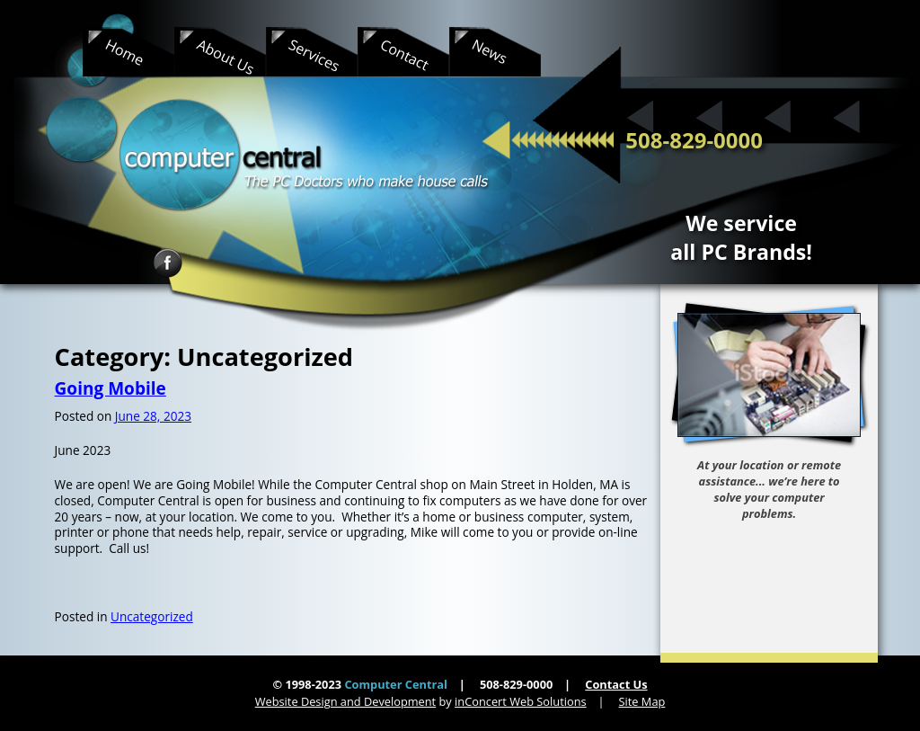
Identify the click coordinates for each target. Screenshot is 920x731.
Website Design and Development (346, 701)
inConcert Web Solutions (521, 701)
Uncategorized (152, 616)
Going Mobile (110, 388)
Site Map (642, 701)
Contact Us (616, 684)
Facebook (167, 263)
